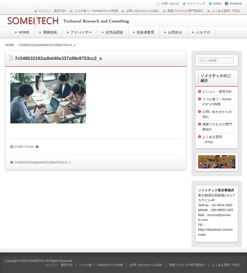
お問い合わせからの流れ (142, 11)
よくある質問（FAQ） (227, 11)
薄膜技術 (50, 32)
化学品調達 (114, 32)
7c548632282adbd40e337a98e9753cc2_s (42, 162)
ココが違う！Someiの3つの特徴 (96, 11)
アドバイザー (81, 32)
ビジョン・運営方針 (52, 11)
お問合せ (175, 32)
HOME (24, 32)
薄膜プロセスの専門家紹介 (185, 11)
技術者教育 (145, 32)
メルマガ (203, 32)
